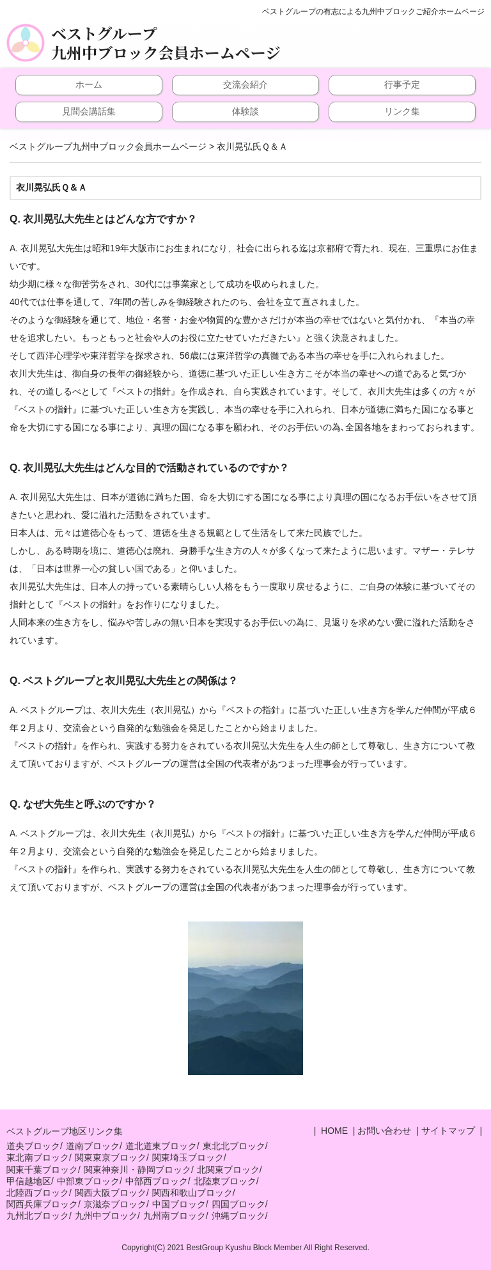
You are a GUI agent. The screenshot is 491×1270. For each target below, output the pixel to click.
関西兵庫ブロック (42, 1204)
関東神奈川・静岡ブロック (137, 1169)
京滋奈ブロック (115, 1204)
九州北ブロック (37, 1216)
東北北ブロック (234, 1146)
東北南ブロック (37, 1157)
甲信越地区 (28, 1181)
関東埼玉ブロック (188, 1157)
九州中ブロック (106, 1216)
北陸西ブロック (37, 1193)
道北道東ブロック (161, 1146)
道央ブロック (33, 1146)
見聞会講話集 (89, 111)
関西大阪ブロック (110, 1193)
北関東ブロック (228, 1169)
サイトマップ (448, 1130)
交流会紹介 (245, 84)
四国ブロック (238, 1204)
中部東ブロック (88, 1181)
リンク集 (402, 111)
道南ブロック (93, 1146)
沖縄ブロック (238, 1216)
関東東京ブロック (110, 1157)
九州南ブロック (174, 1216)
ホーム (88, 84)
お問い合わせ (384, 1130)
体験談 (245, 111)
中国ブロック (179, 1204)
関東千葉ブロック (42, 1169)
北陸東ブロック (225, 1181)
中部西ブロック (156, 1181)
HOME (333, 1130)
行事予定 (402, 84)
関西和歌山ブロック (192, 1193)
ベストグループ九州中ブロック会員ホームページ (166, 43)
